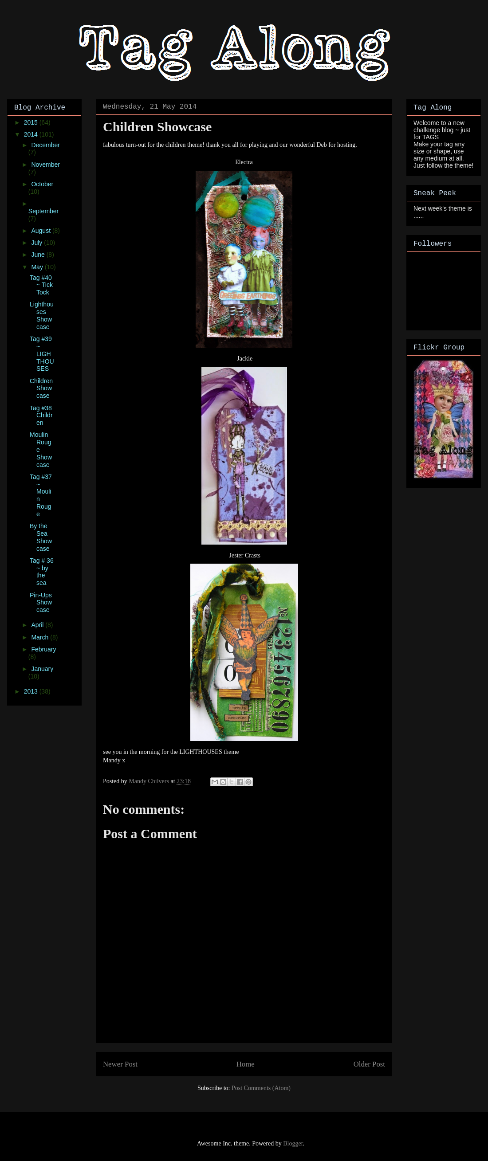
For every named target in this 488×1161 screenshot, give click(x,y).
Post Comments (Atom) (261, 1088)
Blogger (293, 1143)
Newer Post (120, 1064)
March (40, 637)
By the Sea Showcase (41, 537)
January (42, 668)
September (43, 211)
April (38, 624)
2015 (31, 122)
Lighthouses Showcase (42, 315)
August (41, 230)
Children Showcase (41, 388)
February (43, 649)
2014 (31, 134)
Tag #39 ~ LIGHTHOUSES (42, 353)
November (45, 164)
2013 (31, 691)
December (45, 145)
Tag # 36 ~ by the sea (42, 571)
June (38, 254)
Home (245, 1064)
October (42, 184)
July (37, 242)
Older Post (369, 1064)
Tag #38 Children (41, 415)
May (37, 267)
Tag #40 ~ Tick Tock (41, 285)
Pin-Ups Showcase (41, 603)
